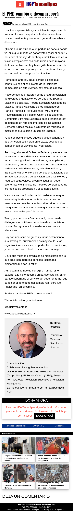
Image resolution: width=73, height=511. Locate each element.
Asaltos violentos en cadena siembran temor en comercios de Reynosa (18, 485)
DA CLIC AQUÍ (44, 415)
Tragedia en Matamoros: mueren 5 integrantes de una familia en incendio (18, 458)
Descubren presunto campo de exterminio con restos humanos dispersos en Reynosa (51, 485)
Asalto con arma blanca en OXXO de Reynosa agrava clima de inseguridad (51, 458)
